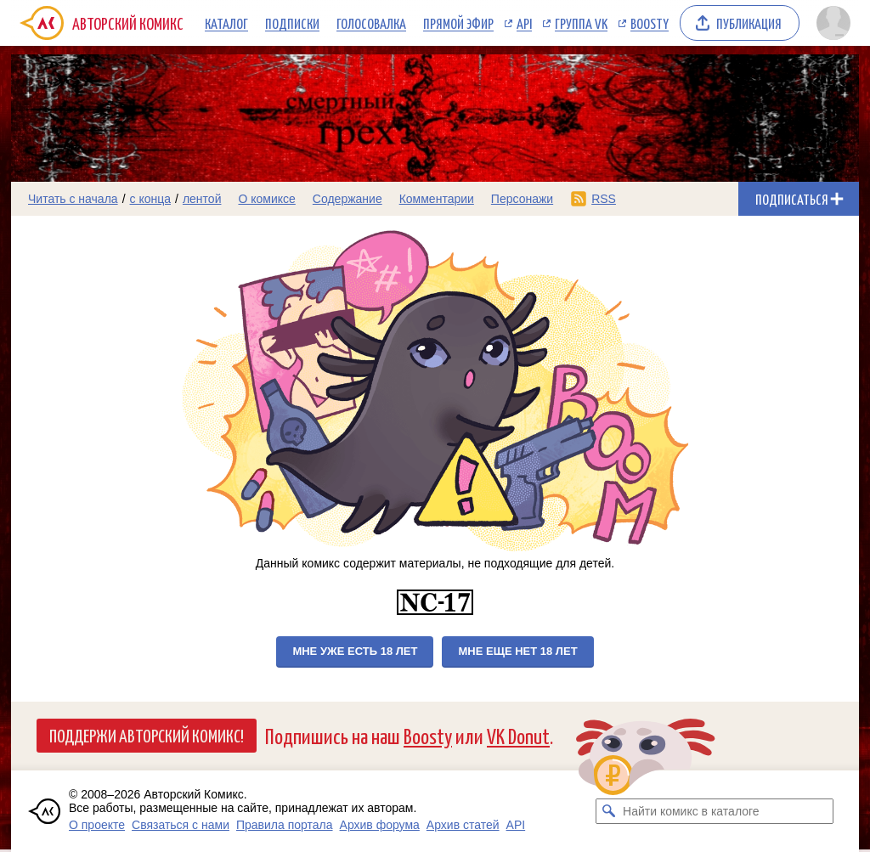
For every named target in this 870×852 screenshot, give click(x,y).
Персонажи (522, 199)
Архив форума (380, 825)
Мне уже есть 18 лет (354, 651)
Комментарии (436, 199)
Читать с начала (73, 199)
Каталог (226, 23)
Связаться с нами (180, 825)
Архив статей (463, 825)
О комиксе (266, 199)
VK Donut (518, 735)
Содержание (347, 199)
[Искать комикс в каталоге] (608, 811)
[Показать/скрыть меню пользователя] (833, 23)
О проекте (97, 825)
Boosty (649, 23)
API (524, 23)
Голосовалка (371, 23)
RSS (603, 199)
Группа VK (581, 23)
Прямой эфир (458, 23)
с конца (151, 199)
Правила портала (284, 825)
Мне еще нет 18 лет (517, 651)
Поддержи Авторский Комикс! (146, 735)
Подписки (292, 23)
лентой (202, 199)
